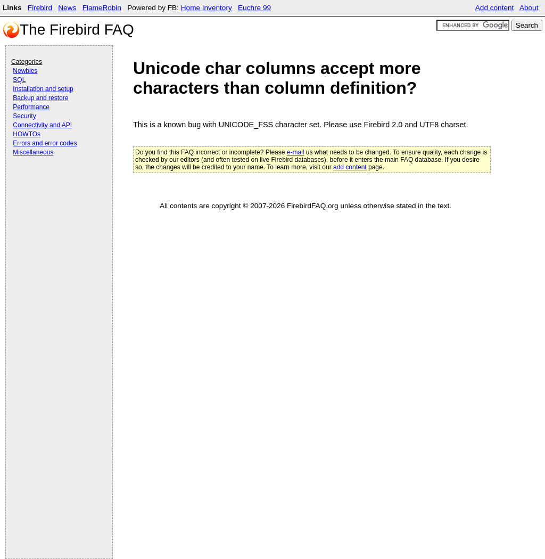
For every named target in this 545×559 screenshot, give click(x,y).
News (67, 8)
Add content (494, 8)
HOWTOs (26, 134)
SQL (19, 80)
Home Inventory (206, 8)
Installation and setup (43, 89)
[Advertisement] (53, 187)
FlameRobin (101, 8)
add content (350, 167)
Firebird (40, 8)
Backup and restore (40, 98)
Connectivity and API (42, 125)
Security (24, 116)
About (529, 8)
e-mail (295, 152)
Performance (31, 107)
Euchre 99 (254, 8)
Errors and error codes (45, 143)
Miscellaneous (33, 152)
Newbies (25, 71)
